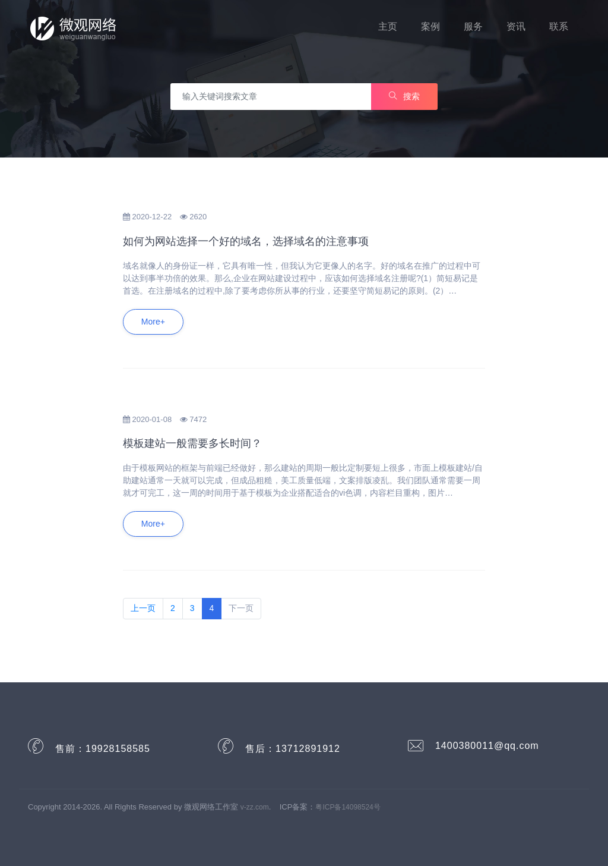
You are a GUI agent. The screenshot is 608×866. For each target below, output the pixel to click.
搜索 (404, 96)
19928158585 (118, 749)
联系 (558, 26)
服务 (473, 26)
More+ (153, 321)
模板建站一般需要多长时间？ (192, 443)
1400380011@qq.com (487, 746)
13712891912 (308, 749)
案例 (430, 26)
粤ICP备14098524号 (347, 807)
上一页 (143, 608)
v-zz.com (254, 807)
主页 (387, 26)
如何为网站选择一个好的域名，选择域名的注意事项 (246, 241)
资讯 (515, 26)
